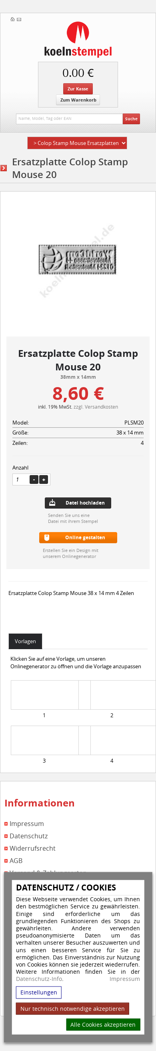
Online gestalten (85, 537)
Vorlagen (25, 641)
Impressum (125, 978)
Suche (131, 118)
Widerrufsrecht (33, 848)
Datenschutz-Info (39, 978)
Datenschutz (29, 836)
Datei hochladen (85, 502)
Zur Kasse (78, 89)
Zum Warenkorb (78, 100)
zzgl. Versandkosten (96, 406)
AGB (16, 861)
